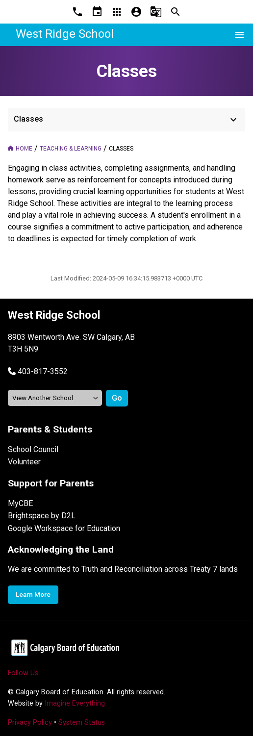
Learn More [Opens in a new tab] (33, 594)
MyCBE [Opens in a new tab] (20, 503)
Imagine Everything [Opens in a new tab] (75, 703)
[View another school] (55, 398)
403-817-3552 (43, 371)
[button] (38, 371)
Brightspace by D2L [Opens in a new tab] (42, 515)
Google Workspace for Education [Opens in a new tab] (64, 528)
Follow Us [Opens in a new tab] (23, 673)
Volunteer (24, 461)
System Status (81, 722)
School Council (33, 449)
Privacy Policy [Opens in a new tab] (30, 722)
